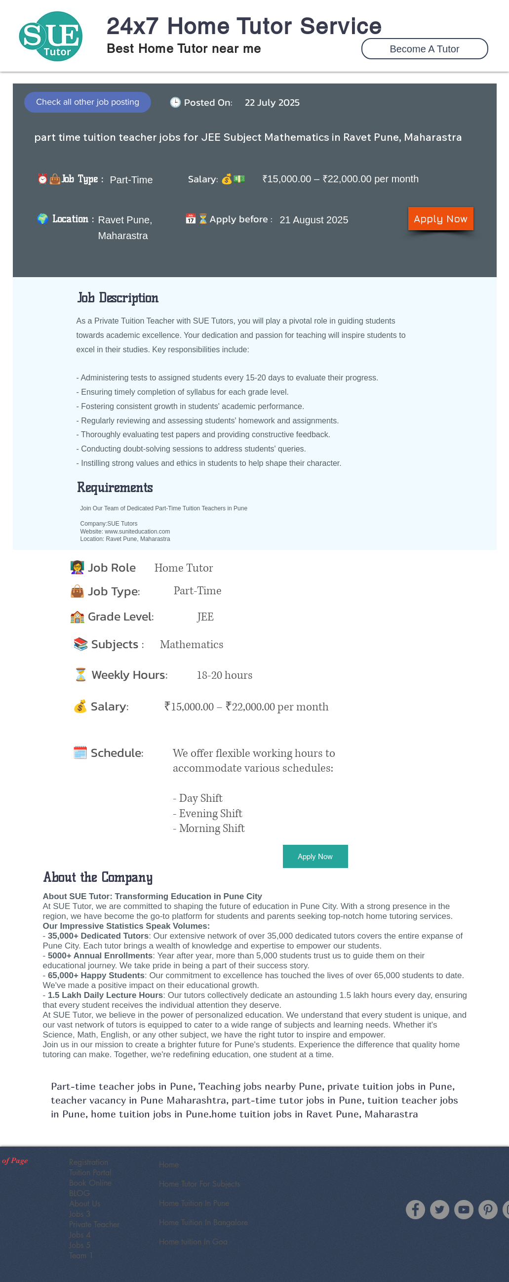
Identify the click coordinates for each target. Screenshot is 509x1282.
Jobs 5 (80, 1245)
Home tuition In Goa (193, 1242)
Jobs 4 (80, 1235)
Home (169, 1164)
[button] (424, 48)
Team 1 (81, 1255)
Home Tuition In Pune (194, 1203)
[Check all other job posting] (87, 102)
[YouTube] (463, 1209)
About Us (84, 1204)
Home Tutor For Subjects (199, 1184)
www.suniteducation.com (137, 531)
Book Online (90, 1183)
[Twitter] (439, 1209)
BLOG (79, 1193)
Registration (88, 1162)
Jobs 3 (80, 1214)
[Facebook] (415, 1209)
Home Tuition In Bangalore (203, 1222)
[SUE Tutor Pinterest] (488, 1209)
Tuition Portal (90, 1172)
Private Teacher (94, 1224)
